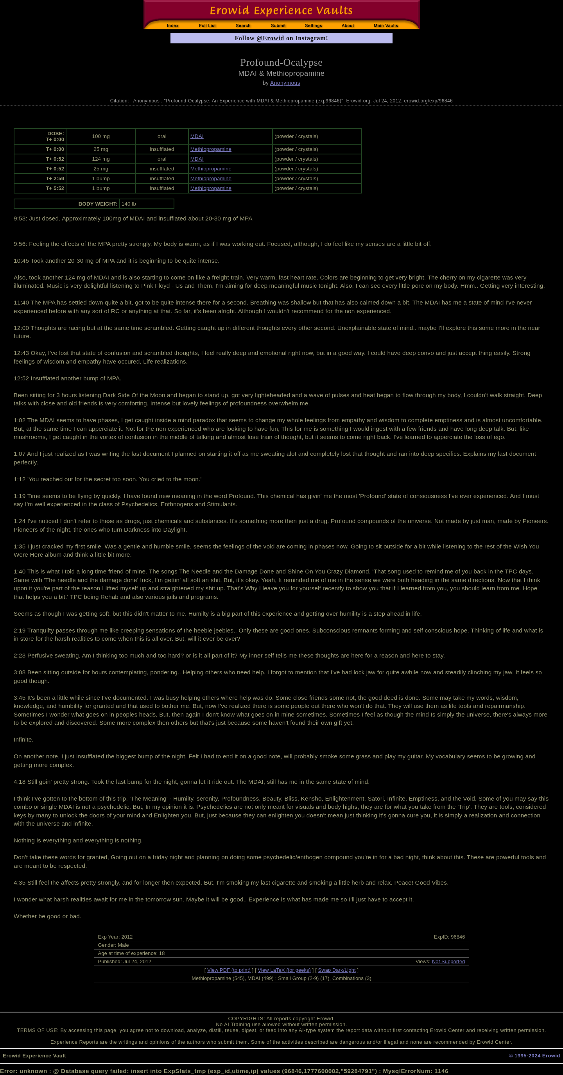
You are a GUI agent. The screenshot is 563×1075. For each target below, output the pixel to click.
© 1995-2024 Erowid (534, 1056)
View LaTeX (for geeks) (284, 970)
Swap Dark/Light (337, 970)
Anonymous (285, 83)
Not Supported (448, 961)
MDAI (197, 136)
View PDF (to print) (229, 970)
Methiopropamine (210, 149)
